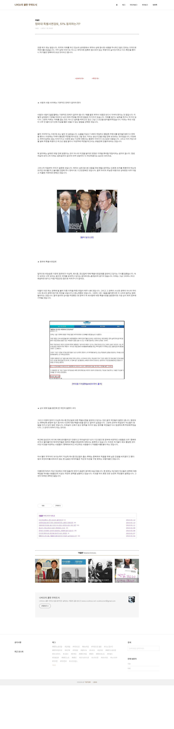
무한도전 (77, 690)
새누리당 (105, 701)
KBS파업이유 (57, 694)
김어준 (100, 694)
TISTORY (88, 726)
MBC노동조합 (111, 694)
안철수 (110, 697)
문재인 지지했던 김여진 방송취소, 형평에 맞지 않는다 (56, 574)
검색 (157, 692)
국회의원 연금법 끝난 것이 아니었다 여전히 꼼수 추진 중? (57, 569)
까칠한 (41, 559)
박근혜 (68, 694)
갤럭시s (84, 694)
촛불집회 (56, 701)
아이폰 (55, 705)
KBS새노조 (101, 697)
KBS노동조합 (57, 690)
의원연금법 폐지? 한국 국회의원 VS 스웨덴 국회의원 (56, 566)
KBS (91, 697)
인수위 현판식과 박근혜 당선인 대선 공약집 (53, 577)
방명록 (155, 5)
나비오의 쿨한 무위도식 (25, 4)
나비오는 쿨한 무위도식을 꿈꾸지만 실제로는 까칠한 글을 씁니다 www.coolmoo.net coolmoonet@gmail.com (77, 645)
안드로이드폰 (84, 701)
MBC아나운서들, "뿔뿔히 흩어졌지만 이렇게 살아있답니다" (58, 579)
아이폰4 (64, 705)
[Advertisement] (87, 67)
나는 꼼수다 (109, 690)
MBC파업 (83, 697)
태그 (123, 5)
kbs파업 (86, 690)
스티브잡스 (73, 705)
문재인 (74, 697)
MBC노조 (66, 701)
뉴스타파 (114, 701)
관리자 (95, 726)
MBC (75, 701)
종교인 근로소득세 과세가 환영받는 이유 (52, 571)
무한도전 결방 (97, 690)
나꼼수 (66, 697)
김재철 (68, 690)
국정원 (76, 694)
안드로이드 (56, 697)
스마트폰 (95, 701)
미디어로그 (133, 5)
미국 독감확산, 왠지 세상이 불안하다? (51, 563)
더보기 (54, 709)
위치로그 (145, 5)
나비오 (93, 694)
